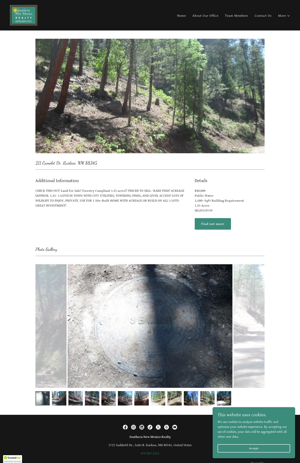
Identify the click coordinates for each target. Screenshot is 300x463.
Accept (254, 448)
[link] (23, 15)
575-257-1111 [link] (150, 453)
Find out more (212, 224)
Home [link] (181, 16)
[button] (284, 15)
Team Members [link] (236, 16)
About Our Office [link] (205, 16)
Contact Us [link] (263, 16)
